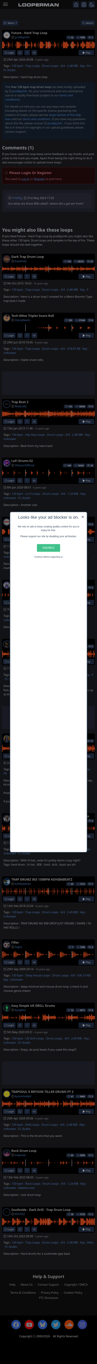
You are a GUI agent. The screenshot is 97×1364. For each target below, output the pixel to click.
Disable (48, 547)
